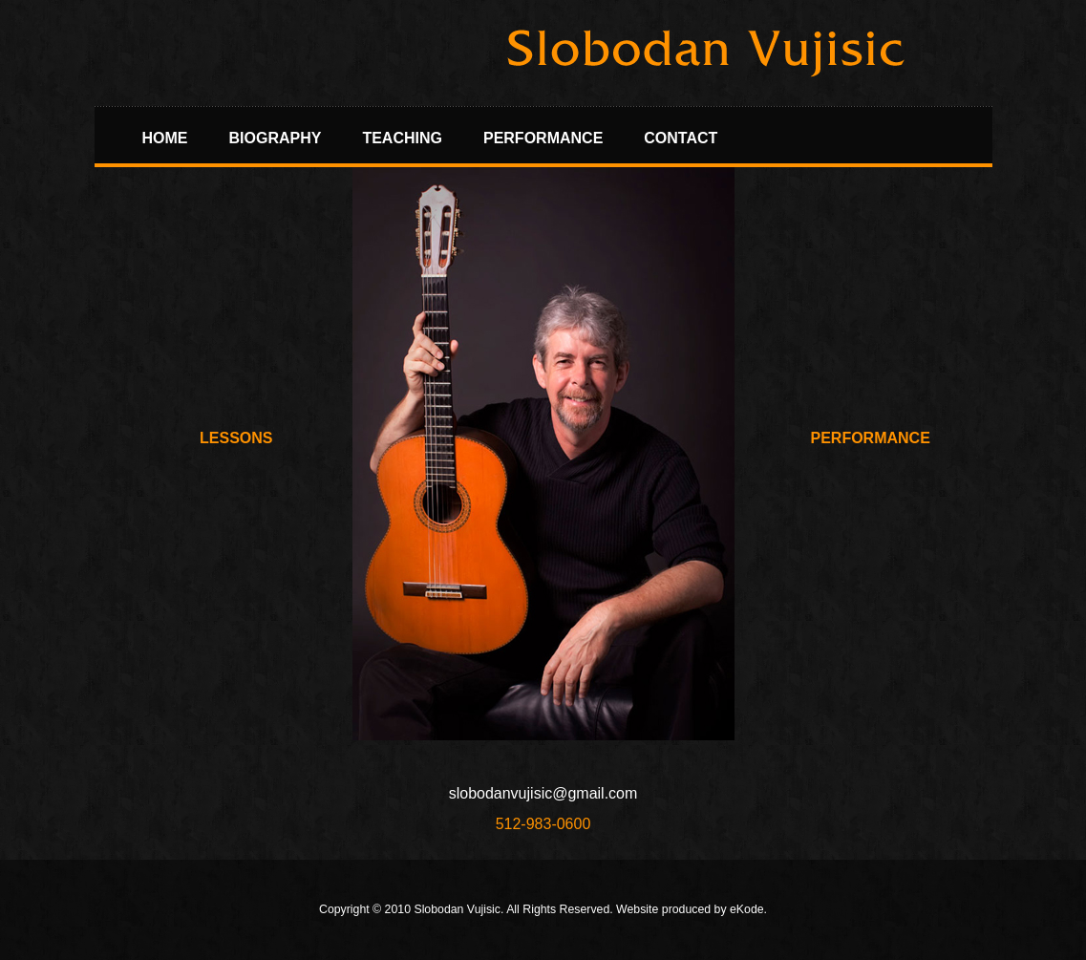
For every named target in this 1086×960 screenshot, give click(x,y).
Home (165, 138)
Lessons (236, 438)
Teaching (402, 138)
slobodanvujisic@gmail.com (543, 793)
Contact (680, 138)
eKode (747, 909)
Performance (543, 138)
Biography (275, 138)
